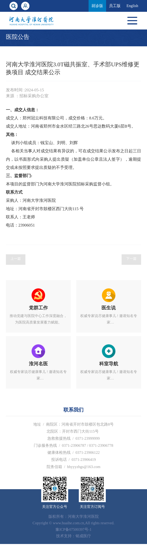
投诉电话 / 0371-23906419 (73, 462)
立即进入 (38, 308)
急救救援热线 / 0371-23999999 (73, 440)
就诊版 (97, 6)
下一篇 (131, 261)
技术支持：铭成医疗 (73, 538)
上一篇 (15, 261)
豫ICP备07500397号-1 (73, 531)
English (132, 6)
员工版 (115, 6)
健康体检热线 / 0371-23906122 (73, 454)
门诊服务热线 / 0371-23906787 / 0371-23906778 (73, 447)
